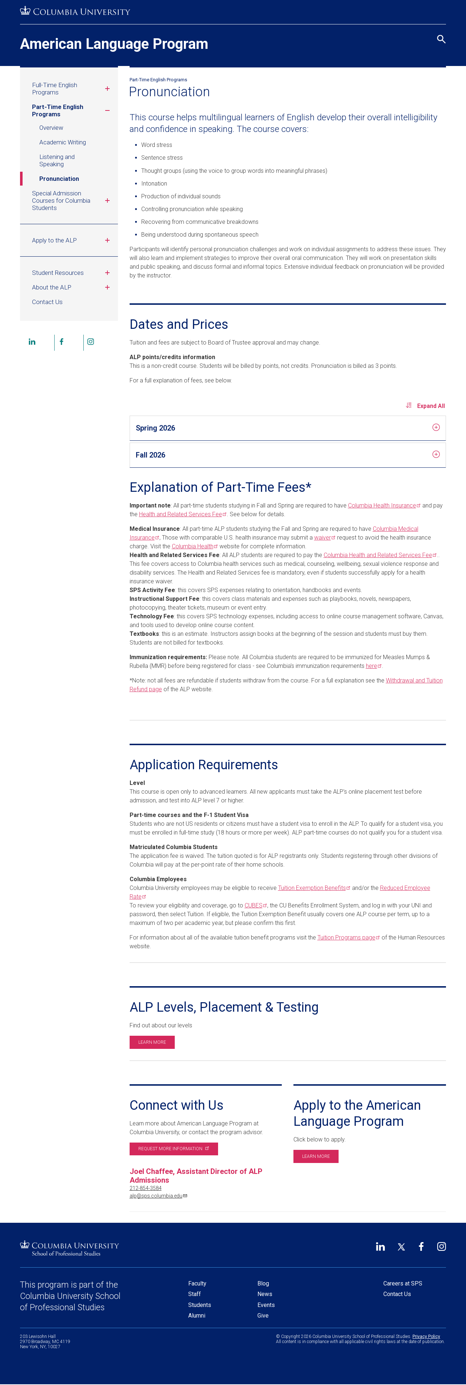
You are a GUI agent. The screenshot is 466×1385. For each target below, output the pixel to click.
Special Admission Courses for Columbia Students (72, 200)
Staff (194, 1294)
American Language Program (114, 43)
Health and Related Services (182, 514)
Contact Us (47, 302)
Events (266, 1305)
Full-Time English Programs (72, 88)
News (264, 1294)
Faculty (197, 1283)
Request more (173, 1148)
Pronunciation (59, 178)
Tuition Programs (348, 937)
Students (199, 1305)
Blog (263, 1283)
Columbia (194, 546)
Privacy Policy (426, 1336)
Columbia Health (383, 505)
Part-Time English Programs (72, 110)
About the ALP (72, 287)
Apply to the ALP (72, 240)
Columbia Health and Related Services (379, 555)
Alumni (196, 1315)
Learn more (152, 1042)
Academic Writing (62, 142)
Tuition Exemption (313, 887)
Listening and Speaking (57, 160)
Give (263, 1315)
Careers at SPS (402, 1283)
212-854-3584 (146, 1188)
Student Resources (72, 272)
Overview (51, 127)
